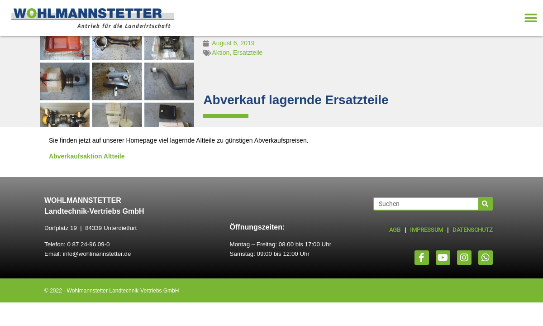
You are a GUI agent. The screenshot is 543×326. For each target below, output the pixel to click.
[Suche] (485, 204)
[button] (530, 18)
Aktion (220, 52)
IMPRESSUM (426, 229)
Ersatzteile (247, 52)
